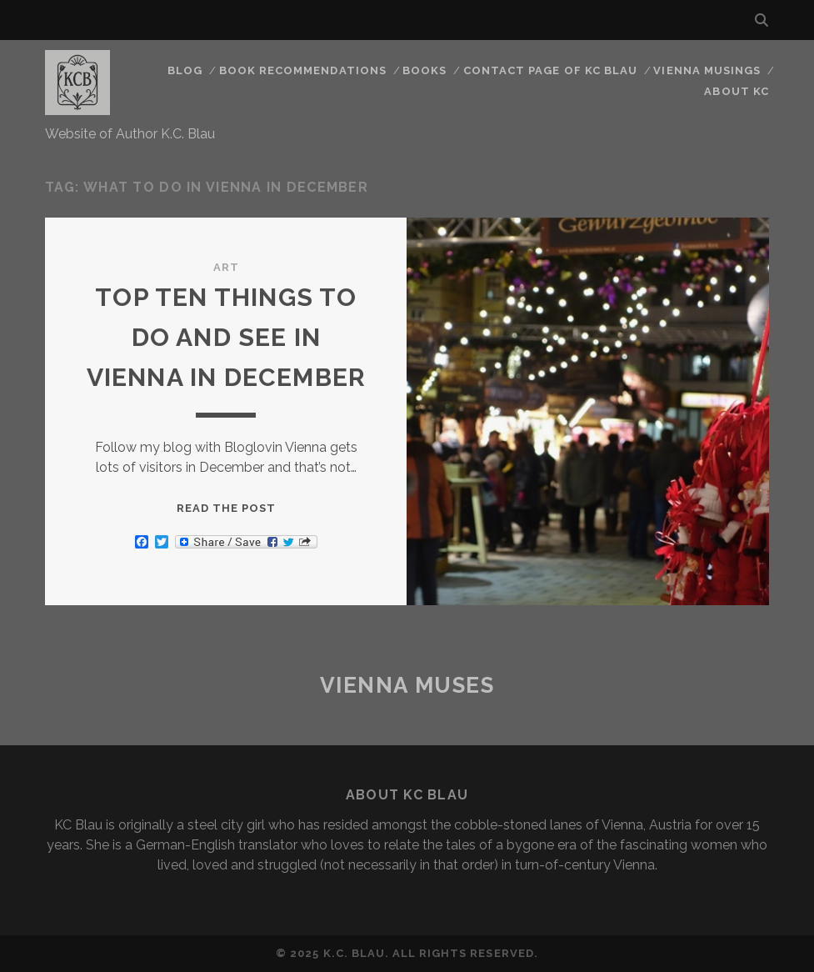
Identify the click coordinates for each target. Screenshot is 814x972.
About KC (736, 91)
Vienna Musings (707, 70)
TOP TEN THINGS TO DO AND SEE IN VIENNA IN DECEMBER (227, 337)
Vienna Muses (407, 685)
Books (424, 70)
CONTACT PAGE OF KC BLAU (550, 70)
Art (226, 267)
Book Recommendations (303, 70)
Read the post (227, 508)
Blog (184, 70)
